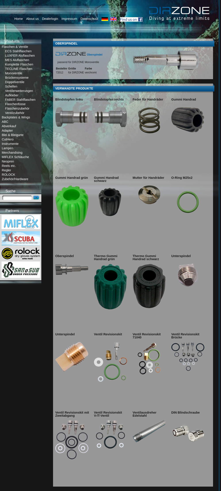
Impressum (69, 19)
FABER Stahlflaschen (20, 99)
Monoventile (13, 73)
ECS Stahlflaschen (18, 51)
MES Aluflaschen (17, 60)
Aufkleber (12, 95)
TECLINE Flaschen (18, 69)
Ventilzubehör (14, 113)
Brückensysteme (17, 77)
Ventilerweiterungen (19, 91)
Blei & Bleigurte (12, 135)
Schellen (11, 86)
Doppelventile (14, 82)
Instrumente (10, 144)
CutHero (8, 139)
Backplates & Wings (16, 117)
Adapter (7, 130)
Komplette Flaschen (19, 64)
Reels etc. (9, 166)
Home (18, 19)
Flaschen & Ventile (15, 47)
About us (32, 19)
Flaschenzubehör (17, 108)
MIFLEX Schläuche (15, 157)
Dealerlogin (50, 19)
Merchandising (12, 152)
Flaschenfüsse (15, 104)
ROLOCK (8, 174)
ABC (5, 121)
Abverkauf (9, 126)
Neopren (8, 161)
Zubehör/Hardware (15, 179)
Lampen (7, 148)
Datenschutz (89, 19)
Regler (6, 170)
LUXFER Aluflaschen (20, 55)
